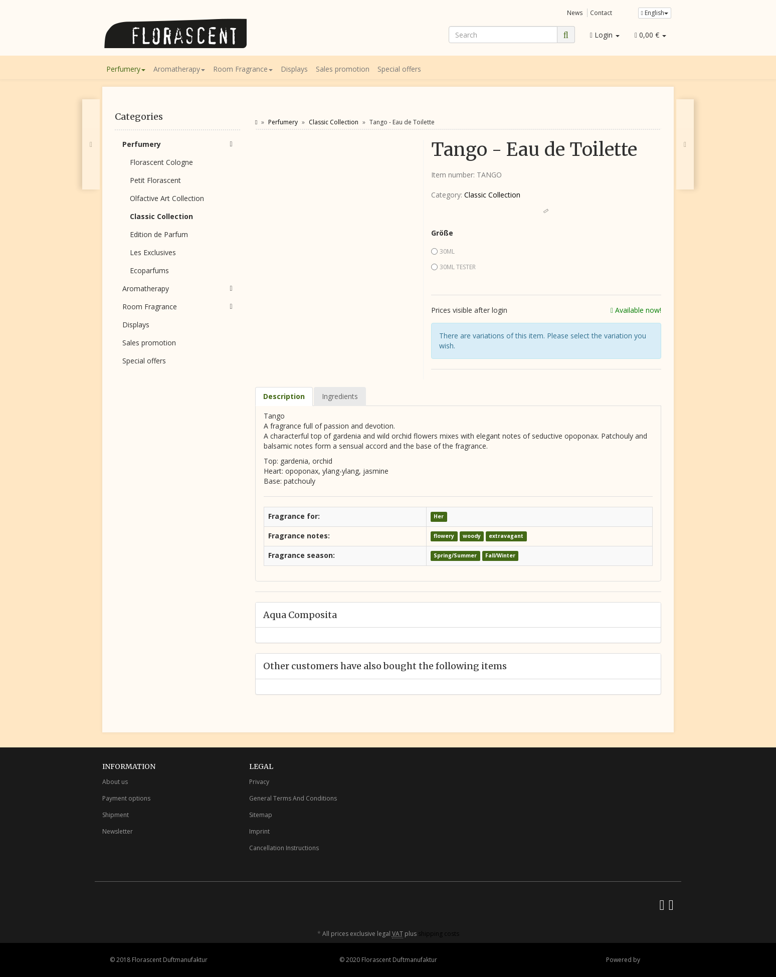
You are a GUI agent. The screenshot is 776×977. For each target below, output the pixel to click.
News (575, 13)
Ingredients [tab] (340, 396)
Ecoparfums (149, 270)
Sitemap (260, 815)
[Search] (503, 34)
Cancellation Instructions (284, 848)
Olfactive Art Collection (167, 198)
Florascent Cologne (161, 162)
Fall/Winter (500, 555)
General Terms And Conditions (293, 798)
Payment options (126, 798)
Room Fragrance (243, 69)
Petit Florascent (155, 180)
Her (439, 516)
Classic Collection (492, 195)
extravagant (506, 536)
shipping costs (438, 933)
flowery (444, 536)
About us (115, 781)
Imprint (259, 831)
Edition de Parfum (159, 234)
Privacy (259, 781)
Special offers (399, 69)
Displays (294, 69)
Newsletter (117, 831)
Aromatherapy (179, 69)
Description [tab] (284, 396)
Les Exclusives (153, 252)
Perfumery (125, 69)
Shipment (115, 815)
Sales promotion (342, 69)
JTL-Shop (654, 959)
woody (472, 536)
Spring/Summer (455, 555)
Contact (601, 13)
